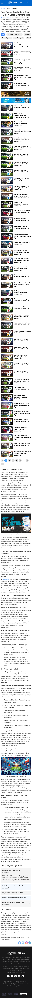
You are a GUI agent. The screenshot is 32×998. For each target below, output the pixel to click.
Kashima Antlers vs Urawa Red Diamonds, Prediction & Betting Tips (22, 53)
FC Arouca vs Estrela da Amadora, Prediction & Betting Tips (21, 316)
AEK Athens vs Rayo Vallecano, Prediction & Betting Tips (21, 397)
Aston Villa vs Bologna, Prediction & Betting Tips (21, 420)
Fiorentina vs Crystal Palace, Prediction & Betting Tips (20, 429)
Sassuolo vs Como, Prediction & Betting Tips (21, 388)
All (3, 34)
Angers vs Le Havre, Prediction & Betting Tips (21, 219)
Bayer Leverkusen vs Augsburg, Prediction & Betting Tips (21, 123)
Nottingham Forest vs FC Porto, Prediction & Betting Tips (22, 413)
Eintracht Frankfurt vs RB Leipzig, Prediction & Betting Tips (21, 188)
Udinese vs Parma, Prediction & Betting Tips (21, 106)
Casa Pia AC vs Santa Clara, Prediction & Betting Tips (22, 211)
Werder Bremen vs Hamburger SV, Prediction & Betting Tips (22, 131)
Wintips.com (6, 579)
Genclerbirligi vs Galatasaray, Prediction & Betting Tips (21, 204)
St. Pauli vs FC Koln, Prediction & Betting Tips (21, 372)
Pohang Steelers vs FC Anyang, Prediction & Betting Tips (21, 268)
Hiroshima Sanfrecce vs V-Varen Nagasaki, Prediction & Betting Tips (22, 61)
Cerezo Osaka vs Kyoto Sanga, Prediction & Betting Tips (22, 77)
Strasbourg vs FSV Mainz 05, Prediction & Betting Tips (21, 405)
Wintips (3, 8)
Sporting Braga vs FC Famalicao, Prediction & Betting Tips (21, 356)
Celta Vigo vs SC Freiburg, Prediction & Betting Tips (22, 444)
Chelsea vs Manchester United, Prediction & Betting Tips (22, 236)
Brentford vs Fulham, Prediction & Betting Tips (21, 84)
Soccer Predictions (6, 18)
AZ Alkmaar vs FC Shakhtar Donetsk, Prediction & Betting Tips (22, 453)
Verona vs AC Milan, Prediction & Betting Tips (21, 307)
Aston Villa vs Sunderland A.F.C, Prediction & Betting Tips (22, 284)
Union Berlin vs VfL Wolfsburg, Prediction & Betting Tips (21, 139)
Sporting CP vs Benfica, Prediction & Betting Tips (21, 340)
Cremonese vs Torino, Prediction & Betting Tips (21, 275)
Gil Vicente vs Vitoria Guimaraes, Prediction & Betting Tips (21, 252)
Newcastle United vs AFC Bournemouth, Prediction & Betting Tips (22, 147)
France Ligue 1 (6, 38)
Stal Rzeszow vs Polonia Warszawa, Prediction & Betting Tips (21, 381)
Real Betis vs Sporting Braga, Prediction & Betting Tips (22, 437)
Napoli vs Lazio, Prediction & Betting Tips (22, 179)
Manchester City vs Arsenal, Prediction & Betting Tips (22, 324)
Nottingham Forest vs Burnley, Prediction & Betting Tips (20, 292)
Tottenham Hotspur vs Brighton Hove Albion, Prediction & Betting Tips (21, 196)
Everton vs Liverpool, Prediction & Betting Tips (21, 299)
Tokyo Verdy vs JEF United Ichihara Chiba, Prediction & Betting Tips (22, 69)
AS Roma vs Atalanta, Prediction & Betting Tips (21, 227)
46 (27, 460)
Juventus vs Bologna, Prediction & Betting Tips (21, 348)
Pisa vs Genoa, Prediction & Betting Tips (22, 332)
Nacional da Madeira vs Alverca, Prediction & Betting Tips (21, 163)
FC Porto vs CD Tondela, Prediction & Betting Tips (21, 364)
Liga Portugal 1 (19, 38)
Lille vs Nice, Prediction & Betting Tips (22, 243)
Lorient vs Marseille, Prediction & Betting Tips (21, 171)
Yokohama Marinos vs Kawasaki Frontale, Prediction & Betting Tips (21, 45)
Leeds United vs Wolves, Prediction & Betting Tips (21, 155)
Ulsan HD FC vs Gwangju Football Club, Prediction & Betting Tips (22, 260)
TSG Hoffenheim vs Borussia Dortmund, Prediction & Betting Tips (21, 115)
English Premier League (14, 34)
